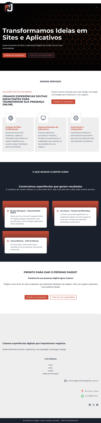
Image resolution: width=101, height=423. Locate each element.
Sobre (50, 368)
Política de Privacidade (50, 373)
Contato (50, 370)
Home (51, 365)
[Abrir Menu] (96, 7)
